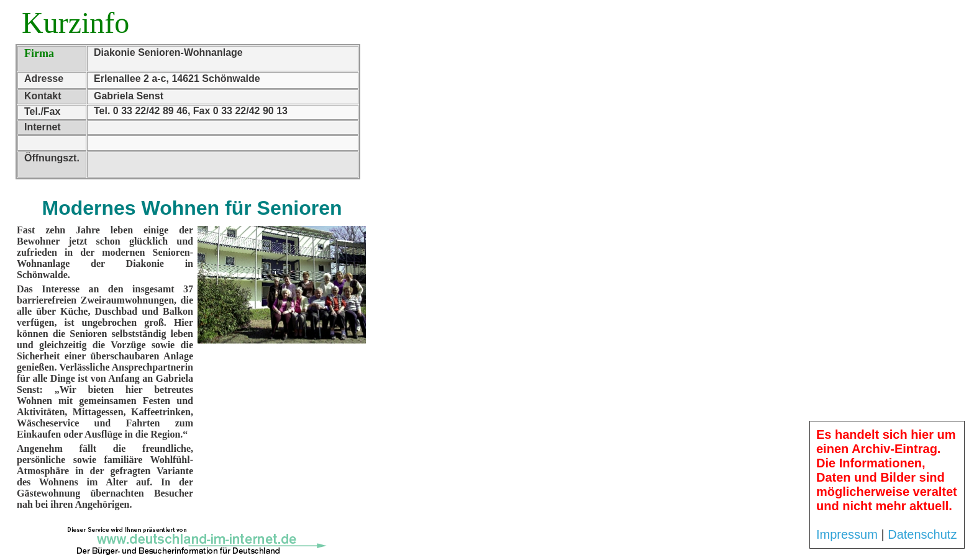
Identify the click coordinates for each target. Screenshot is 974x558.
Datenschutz (922, 534)
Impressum (847, 534)
